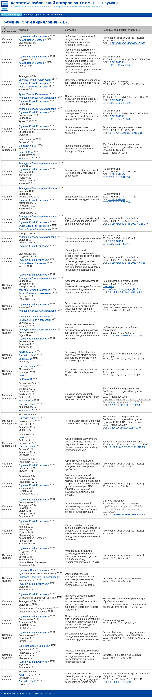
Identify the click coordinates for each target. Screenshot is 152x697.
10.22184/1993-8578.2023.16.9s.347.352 (116, 101)
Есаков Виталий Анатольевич (35, 229)
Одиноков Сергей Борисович (34, 570)
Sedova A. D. (25, 359)
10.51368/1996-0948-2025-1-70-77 (126, 43)
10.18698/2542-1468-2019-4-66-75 (126, 292)
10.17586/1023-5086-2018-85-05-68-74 (129, 514)
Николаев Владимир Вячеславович (38, 577)
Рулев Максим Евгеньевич (33, 86)
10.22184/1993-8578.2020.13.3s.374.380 (116, 201)
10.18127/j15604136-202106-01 (125, 133)
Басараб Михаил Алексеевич (35, 79)
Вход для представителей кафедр (43, 14)
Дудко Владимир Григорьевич (35, 226)
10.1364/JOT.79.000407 (121, 682)
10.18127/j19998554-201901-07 (125, 335)
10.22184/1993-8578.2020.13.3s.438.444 (116, 242)
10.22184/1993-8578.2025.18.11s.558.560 (117, 63)
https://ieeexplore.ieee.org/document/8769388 (127, 399)
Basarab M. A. (26, 152)
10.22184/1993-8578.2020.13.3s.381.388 (116, 175)
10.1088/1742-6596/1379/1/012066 (127, 447)
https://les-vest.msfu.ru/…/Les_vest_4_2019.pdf (122, 288)
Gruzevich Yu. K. (27, 146)
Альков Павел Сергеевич (32, 40)
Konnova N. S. (26, 158)
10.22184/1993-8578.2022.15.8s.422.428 (116, 117)
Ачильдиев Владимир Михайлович (38, 97)
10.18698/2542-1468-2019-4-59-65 (126, 262)
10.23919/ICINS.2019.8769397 (124, 427)
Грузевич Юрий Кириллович (34, 36)
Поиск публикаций (11, 14)
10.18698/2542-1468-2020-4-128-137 (128, 223)
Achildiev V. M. (26, 352)
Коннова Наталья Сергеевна (34, 290)
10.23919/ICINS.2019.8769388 (124, 405)
